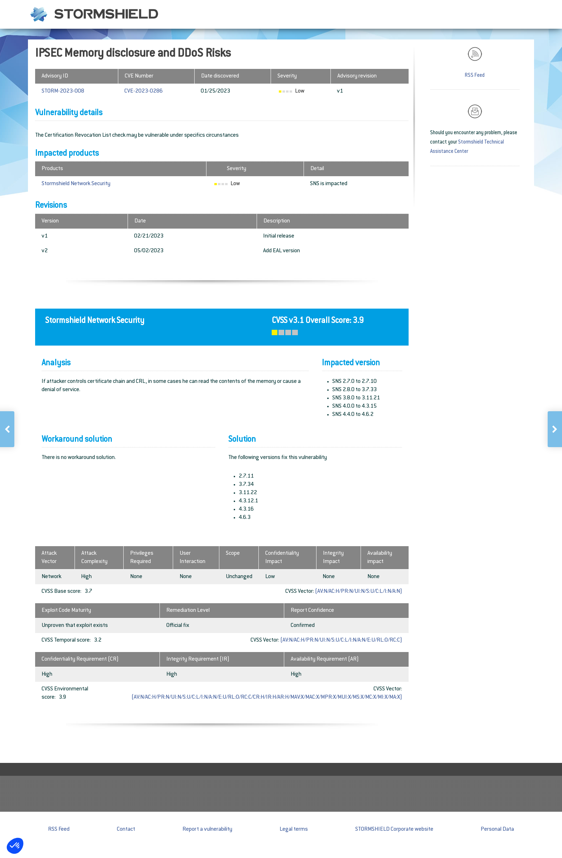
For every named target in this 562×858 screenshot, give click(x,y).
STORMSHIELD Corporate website (394, 829)
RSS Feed (475, 75)
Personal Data (497, 829)
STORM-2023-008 (63, 91)
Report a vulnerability (207, 829)
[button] (15, 845)
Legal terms (294, 829)
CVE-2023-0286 (143, 91)
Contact (126, 829)
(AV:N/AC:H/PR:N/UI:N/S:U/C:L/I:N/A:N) (358, 591)
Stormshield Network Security (76, 184)
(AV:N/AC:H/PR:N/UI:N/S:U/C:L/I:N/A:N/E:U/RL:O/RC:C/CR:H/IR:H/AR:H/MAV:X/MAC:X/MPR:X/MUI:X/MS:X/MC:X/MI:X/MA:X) (267, 697)
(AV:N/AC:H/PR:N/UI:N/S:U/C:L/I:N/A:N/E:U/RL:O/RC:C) (341, 640)
